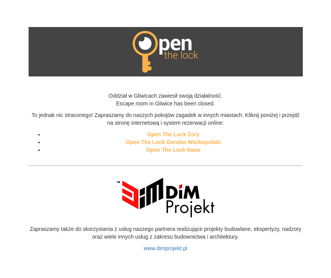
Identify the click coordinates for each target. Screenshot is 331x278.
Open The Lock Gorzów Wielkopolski (173, 142)
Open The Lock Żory (173, 134)
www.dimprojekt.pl (165, 248)
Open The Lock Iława (173, 150)
